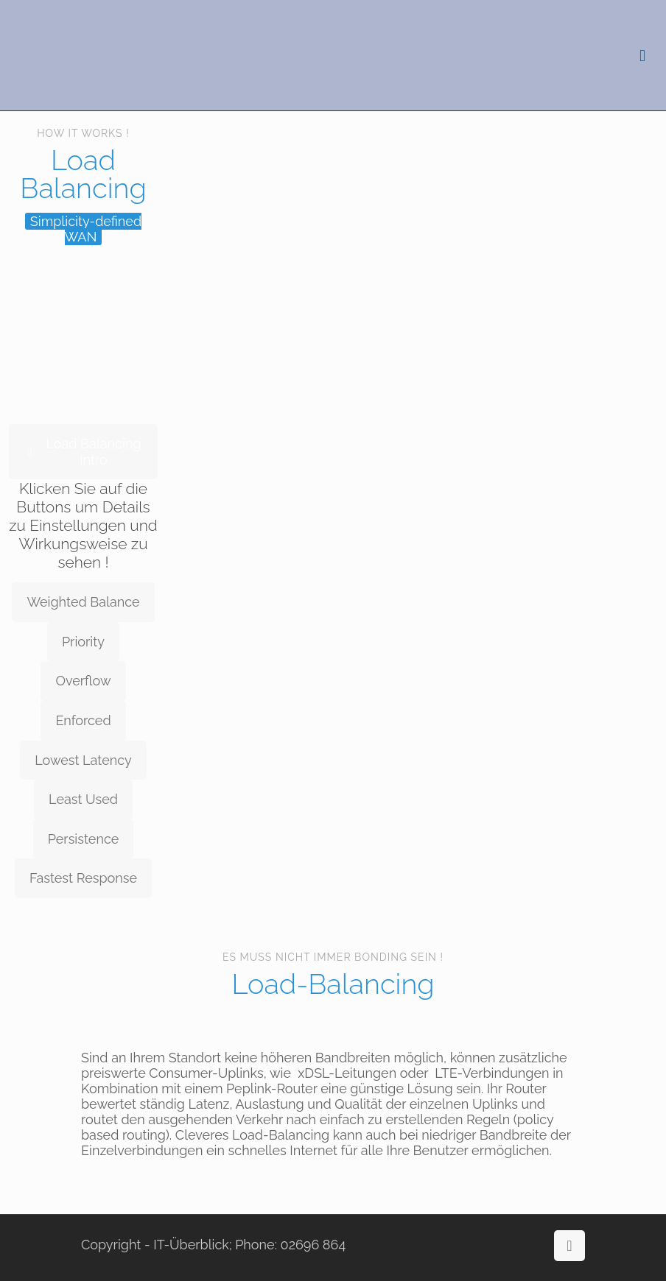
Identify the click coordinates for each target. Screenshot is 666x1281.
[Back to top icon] (569, 1245)
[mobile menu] (642, 55)
